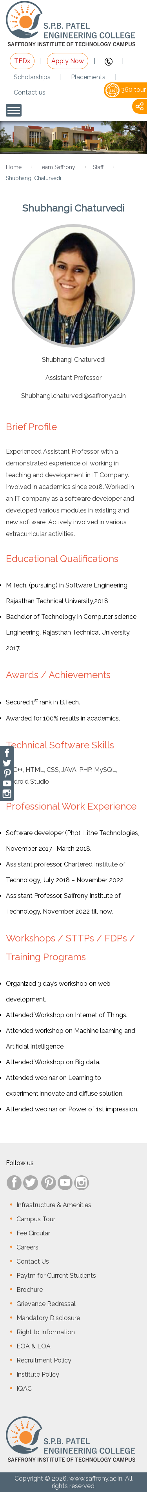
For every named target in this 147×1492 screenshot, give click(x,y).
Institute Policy (37, 1374)
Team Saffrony (57, 167)
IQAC (24, 1388)
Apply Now (67, 61)
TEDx (22, 61)
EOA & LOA (33, 1346)
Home (14, 167)
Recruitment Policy (43, 1360)
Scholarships (32, 77)
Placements (88, 77)
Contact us (29, 92)
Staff (98, 167)
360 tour (125, 89)
